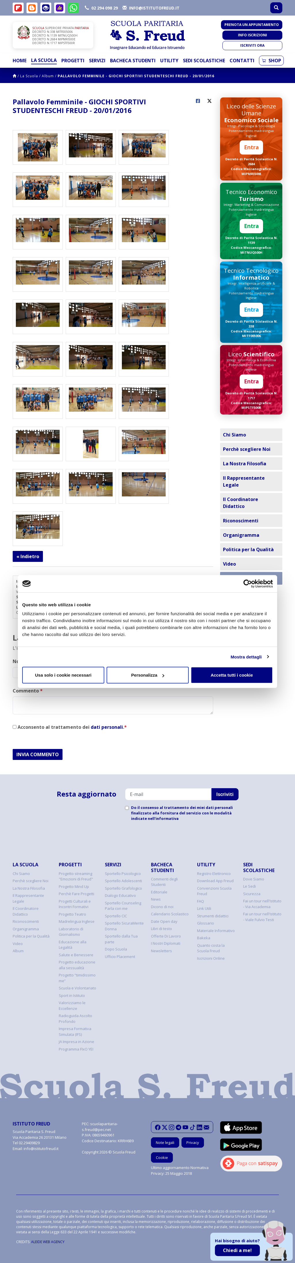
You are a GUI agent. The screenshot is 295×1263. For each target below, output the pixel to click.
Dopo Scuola (116, 949)
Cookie (162, 1157)
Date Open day (164, 921)
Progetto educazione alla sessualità (77, 964)
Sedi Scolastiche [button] (204, 60)
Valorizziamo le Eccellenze (72, 1005)
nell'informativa (163, 818)
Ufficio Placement (120, 956)
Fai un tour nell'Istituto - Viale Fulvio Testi (262, 916)
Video (229, 564)
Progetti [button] (72, 60)
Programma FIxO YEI (76, 1049)
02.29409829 (29, 1142)
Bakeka (203, 937)
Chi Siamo (234, 435)
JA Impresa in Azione (76, 1041)
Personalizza (147, 675)
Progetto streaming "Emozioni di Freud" (76, 876)
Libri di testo (161, 928)
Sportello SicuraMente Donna (124, 926)
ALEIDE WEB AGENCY (48, 1241)
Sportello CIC (116, 915)
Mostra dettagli (246, 656)
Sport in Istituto (72, 995)
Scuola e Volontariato (77, 988)
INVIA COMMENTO (37, 754)
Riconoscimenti (240, 520)
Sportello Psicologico (123, 873)
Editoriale (159, 892)
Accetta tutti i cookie (232, 675)
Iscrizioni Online (211, 958)
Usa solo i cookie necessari (63, 675)
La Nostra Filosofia (244, 463)
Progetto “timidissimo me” (77, 977)
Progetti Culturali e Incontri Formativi (75, 904)
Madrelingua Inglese (76, 921)
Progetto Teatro (72, 914)
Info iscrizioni (252, 35)
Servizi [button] (97, 60)
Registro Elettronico (214, 873)
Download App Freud (215, 880)
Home (20, 60)
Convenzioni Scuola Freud (214, 891)
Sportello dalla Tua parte (121, 938)
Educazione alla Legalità (72, 944)
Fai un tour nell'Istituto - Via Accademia (262, 903)
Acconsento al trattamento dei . (70, 727)
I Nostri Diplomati (165, 943)
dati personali (107, 727)
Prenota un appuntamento (251, 24)
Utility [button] (169, 60)
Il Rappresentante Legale (244, 481)
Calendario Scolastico (170, 913)
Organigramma (241, 535)
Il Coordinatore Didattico (240, 502)
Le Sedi (249, 886)
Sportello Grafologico (123, 888)
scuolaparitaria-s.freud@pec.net (100, 1126)
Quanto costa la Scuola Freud (211, 948)
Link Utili (204, 908)
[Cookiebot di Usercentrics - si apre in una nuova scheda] (247, 583)
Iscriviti (225, 794)
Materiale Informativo (216, 930)
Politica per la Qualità (248, 549)
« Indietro (27, 556)
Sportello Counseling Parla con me (123, 905)
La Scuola (29, 76)
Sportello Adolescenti (123, 880)
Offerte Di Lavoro (166, 936)
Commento (28, 691)
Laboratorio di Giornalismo (71, 931)
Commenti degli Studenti (164, 881)
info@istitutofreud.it (41, 1148)
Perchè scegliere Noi (247, 449)
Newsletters (161, 950)
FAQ (200, 901)
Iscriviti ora (252, 45)
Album (48, 76)
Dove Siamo (253, 879)
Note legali (165, 1142)
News (156, 899)
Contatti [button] (242, 60)
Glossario (205, 923)
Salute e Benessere (76, 954)
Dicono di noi (162, 906)
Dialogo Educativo (120, 895)
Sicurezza (251, 893)
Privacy (192, 1142)
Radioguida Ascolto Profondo (75, 1018)
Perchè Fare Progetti (76, 893)
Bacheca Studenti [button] (133, 60)
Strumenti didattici (212, 915)
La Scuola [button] (44, 60)
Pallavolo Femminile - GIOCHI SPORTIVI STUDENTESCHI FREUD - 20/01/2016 (136, 76)
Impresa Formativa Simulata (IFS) (75, 1031)
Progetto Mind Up (74, 886)
